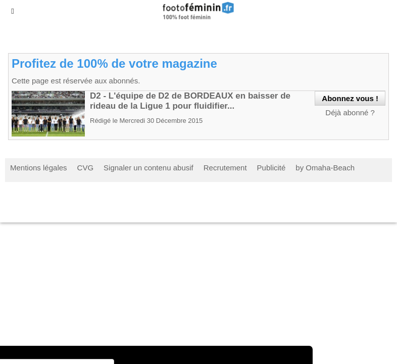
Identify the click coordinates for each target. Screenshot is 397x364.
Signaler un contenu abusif (148, 167)
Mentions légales (38, 167)
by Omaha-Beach (325, 167)
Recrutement (225, 167)
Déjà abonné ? (350, 112)
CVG (85, 167)
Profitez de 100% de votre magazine (114, 63)
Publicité (271, 167)
